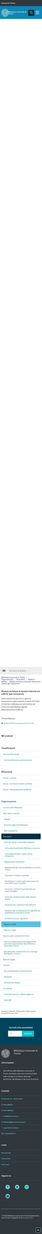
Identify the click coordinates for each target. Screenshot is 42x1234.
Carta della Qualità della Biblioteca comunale (22, 848)
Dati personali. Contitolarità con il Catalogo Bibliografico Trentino (20, 952)
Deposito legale (9, 959)
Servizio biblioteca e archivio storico (18, 760)
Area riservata (6, 1153)
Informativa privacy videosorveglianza (18, 994)
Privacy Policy (5, 1158)
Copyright (8, 1000)
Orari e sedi (5, 1164)
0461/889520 (8, 1110)
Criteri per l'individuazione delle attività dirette (20, 898)
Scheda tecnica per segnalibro (16, 918)
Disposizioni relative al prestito (17, 875)
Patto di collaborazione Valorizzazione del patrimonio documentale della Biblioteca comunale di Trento (20, 943)
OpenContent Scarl (26, 1218)
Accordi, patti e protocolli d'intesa (16, 935)
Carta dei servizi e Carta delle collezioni (19, 842)
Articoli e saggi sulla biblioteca (16, 824)
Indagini (7, 819)
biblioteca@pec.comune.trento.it (14, 1122)
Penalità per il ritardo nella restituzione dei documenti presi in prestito (21, 882)
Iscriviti (28, 1033)
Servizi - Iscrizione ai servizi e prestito (17, 783)
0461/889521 (8, 1104)
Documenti (20, 679)
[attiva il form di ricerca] (31, 13)
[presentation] (11, 1034)
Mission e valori (10, 930)
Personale (8, 976)
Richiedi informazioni (12, 982)
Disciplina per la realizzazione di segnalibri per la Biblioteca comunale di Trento (23, 911)
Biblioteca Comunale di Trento (17, 13)
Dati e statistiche (10, 830)
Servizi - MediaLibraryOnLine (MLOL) (17, 789)
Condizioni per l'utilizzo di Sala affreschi (20, 904)
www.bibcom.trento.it (10, 1128)
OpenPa (4, 1218)
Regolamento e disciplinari (14, 861)
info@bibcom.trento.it (11, 1116)
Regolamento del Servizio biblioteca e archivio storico (23, 868)
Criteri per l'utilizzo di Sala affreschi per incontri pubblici (20, 890)
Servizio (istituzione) (11, 754)
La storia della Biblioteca (12, 807)
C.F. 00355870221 (9, 1133)
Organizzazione (7, 679)
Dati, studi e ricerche (11, 813)
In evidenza (7, 988)
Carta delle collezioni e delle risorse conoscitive (18, 854)
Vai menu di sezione (17, 670)
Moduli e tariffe (10, 924)
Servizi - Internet (9, 778)
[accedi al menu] (37, 12)
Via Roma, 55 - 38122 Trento (13, 1099)
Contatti (6, 965)
